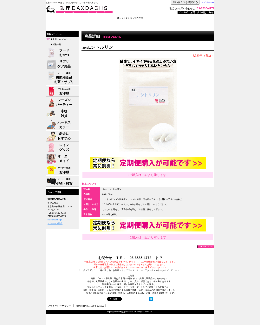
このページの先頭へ (205, 246)
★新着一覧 (55, 44)
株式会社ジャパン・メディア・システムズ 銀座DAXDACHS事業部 (94, 9)
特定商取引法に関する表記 (90, 305)
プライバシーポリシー (59, 305)
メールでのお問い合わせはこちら (196, 12)
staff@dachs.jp (55, 219)
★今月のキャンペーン (61, 39)
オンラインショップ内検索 (130, 18)
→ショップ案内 (55, 223)
